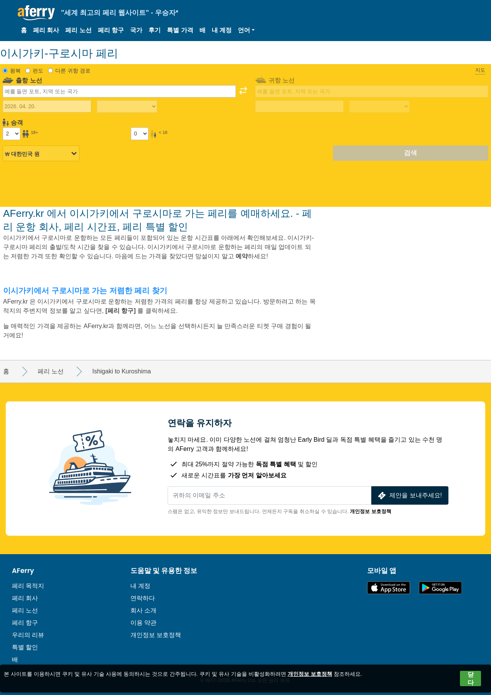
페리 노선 (78, 30)
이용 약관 (143, 622)
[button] (246, 30)
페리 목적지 (28, 585)
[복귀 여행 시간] (379, 106)
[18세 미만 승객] (139, 133)
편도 (38, 71)
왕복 (15, 71)
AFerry (23, 570)
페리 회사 (46, 30)
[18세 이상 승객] (11, 133)
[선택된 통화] (41, 153)
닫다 (471, 678)
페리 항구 (111, 30)
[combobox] (119, 91)
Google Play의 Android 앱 (440, 587)
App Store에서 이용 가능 (388, 587)
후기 (154, 30)
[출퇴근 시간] (127, 106)
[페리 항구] (121, 310)
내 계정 (222, 30)
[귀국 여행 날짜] (299, 106)
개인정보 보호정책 (370, 511)
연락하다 (142, 598)
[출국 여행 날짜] (47, 106)
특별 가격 (180, 30)
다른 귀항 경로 (73, 71)
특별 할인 (25, 647)
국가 (136, 30)
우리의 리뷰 (28, 635)
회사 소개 (143, 610)
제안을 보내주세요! (409, 495)
